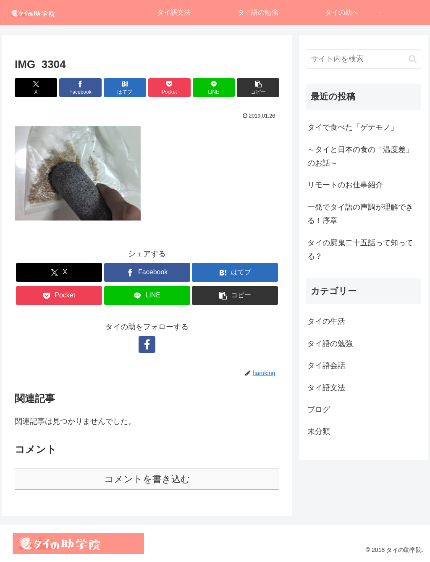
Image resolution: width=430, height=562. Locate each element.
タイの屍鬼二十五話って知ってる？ (360, 249)
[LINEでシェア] (214, 87)
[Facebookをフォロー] (147, 344)
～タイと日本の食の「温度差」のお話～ (360, 156)
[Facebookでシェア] (80, 87)
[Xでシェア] (36, 87)
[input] (363, 59)
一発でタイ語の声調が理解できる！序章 (360, 214)
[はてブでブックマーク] (125, 87)
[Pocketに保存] (169, 87)
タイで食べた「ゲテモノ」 (352, 127)
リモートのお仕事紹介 (345, 185)
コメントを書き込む (147, 479)
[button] (258, 87)
